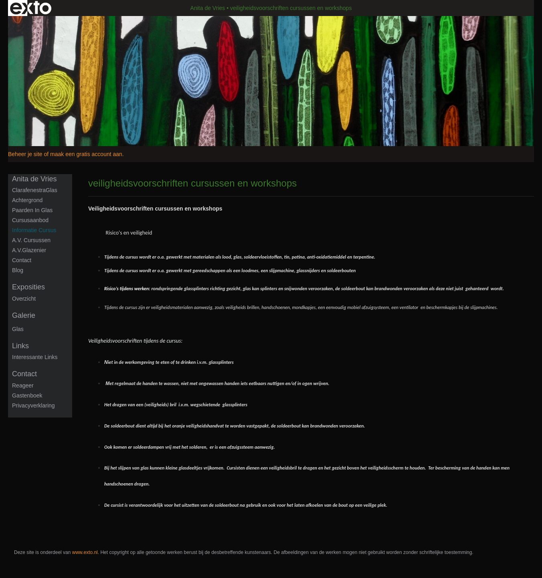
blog (17, 270)
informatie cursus (34, 230)
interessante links (35, 357)
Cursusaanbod (30, 220)
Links (20, 346)
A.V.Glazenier (29, 250)
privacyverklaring (33, 405)
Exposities (28, 287)
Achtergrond (27, 200)
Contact (21, 260)
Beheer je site (25, 154)
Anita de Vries (207, 8)
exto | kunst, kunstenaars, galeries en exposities (30, 8)
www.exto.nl (85, 552)
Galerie (23, 315)
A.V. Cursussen (31, 240)
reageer (23, 385)
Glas (18, 329)
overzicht (24, 298)
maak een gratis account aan (86, 154)
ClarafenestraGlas (34, 190)
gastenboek (27, 395)
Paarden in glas (32, 210)
